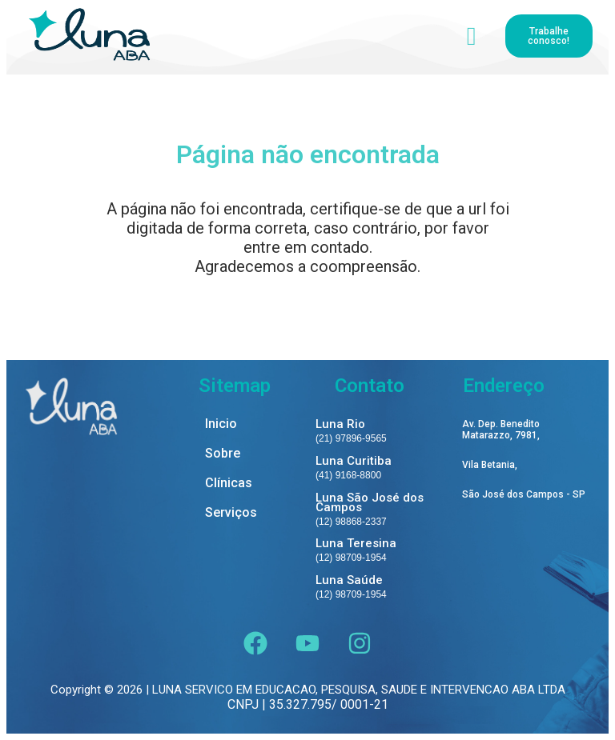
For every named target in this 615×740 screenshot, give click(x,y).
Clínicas (228, 483)
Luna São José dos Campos (370, 502)
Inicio (221, 424)
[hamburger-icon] (471, 36)
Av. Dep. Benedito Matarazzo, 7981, (501, 429)
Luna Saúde (349, 580)
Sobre (222, 454)
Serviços (231, 513)
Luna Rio (340, 424)
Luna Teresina (356, 543)
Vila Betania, (489, 465)
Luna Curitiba (354, 461)
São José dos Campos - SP (523, 495)
